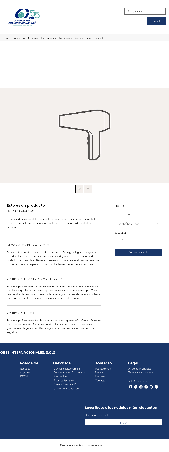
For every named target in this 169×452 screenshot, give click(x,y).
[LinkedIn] (141, 387)
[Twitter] (135, 387)
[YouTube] (151, 387)
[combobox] (138, 223)
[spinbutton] (123, 240)
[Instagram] (146, 387)
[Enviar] (123, 422)
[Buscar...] (144, 12)
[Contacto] (156, 21)
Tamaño (122, 215)
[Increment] (128, 240)
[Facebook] (130, 387)
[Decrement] (118, 240)
